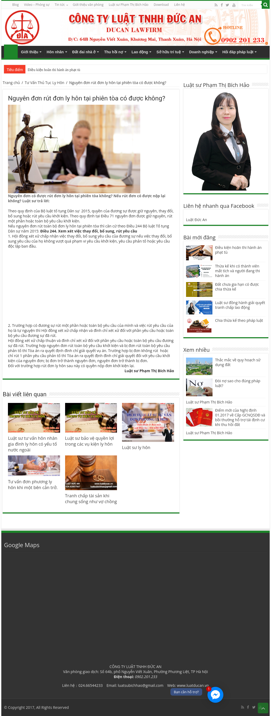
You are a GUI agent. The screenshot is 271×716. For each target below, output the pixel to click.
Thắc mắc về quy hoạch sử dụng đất (237, 362)
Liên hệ (179, 4)
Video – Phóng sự (36, 4)
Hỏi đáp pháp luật (237, 52)
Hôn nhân (55, 52)
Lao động (140, 52)
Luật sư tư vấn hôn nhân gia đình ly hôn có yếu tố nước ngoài (32, 444)
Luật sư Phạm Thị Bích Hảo (209, 402)
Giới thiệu (29, 52)
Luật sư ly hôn (136, 447)
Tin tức (60, 4)
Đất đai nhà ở (84, 52)
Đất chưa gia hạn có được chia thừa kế (237, 287)
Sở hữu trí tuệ (168, 52)
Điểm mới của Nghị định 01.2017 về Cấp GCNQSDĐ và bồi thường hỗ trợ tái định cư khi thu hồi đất (240, 417)
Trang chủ (11, 51)
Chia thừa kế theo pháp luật (239, 320)
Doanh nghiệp (201, 52)
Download (161, 4)
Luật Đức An (196, 219)
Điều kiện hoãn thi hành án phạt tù (54, 70)
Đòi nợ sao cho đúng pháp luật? (237, 383)
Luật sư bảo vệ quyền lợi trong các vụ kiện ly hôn (89, 441)
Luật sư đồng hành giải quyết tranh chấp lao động (240, 305)
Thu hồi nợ (113, 52)
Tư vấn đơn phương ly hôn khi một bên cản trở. (33, 484)
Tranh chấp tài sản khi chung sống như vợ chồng (91, 498)
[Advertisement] (91, 286)
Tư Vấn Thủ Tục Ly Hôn (44, 82)
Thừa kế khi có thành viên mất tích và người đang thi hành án (237, 270)
